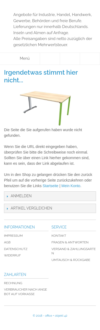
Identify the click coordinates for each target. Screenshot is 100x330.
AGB (7, 242)
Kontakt (58, 236)
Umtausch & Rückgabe (70, 260)
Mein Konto (70, 186)
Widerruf (12, 255)
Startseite (50, 186)
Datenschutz (15, 249)
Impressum (13, 236)
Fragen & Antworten (70, 242)
